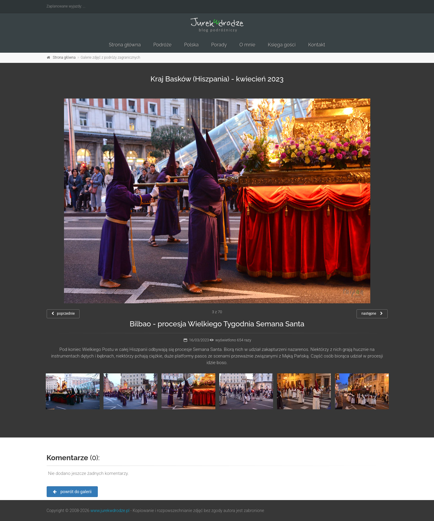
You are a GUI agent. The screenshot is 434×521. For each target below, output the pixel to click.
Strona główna (125, 45)
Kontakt (316, 45)
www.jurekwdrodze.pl (109, 510)
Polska (191, 45)
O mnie (247, 45)
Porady (219, 45)
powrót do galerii (72, 491)
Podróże (162, 45)
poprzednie (63, 313)
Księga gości (282, 45)
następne (372, 313)
